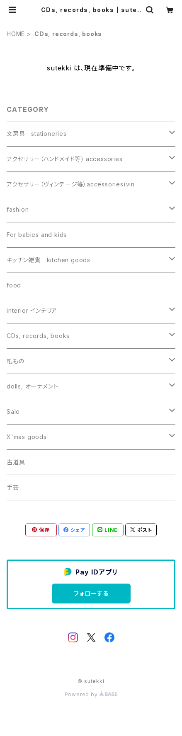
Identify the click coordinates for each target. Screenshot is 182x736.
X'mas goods (27, 436)
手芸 (13, 487)
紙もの (15, 360)
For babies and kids (37, 234)
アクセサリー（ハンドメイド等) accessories (65, 158)
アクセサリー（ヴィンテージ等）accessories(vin (71, 184)
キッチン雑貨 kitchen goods (48, 259)
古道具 (16, 462)
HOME (16, 33)
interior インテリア (32, 310)
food (14, 285)
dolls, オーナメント (32, 386)
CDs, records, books (38, 335)
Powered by (91, 694)
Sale (13, 411)
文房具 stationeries (37, 133)
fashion (18, 209)
